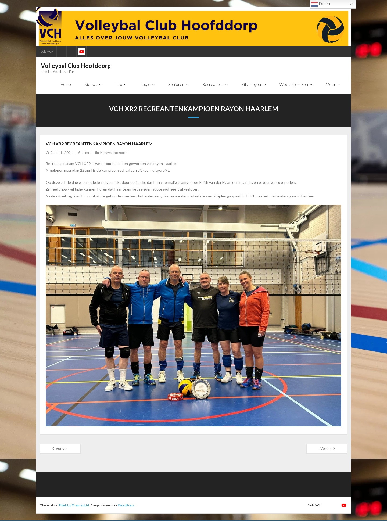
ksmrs (86, 153)
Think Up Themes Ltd (74, 506)
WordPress (126, 506)
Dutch (320, 4)
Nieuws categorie (113, 153)
